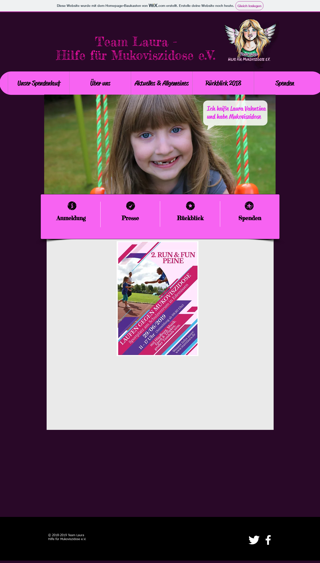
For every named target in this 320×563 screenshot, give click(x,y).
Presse (130, 218)
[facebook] (268, 539)
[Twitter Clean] (254, 539)
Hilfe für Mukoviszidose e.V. (136, 55)
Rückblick (190, 218)
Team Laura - (136, 41)
